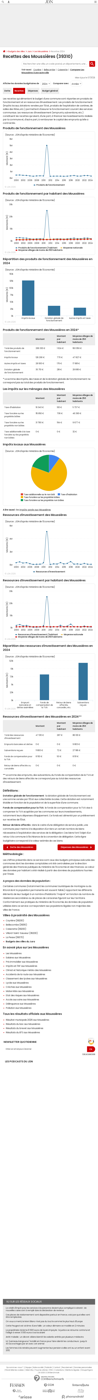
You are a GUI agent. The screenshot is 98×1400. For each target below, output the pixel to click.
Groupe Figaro (87, 1370)
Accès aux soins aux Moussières (22, 999)
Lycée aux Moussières (17, 983)
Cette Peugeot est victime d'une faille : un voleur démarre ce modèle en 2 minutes (45, 1326)
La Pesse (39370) (15, 937)
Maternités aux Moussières (20, 991)
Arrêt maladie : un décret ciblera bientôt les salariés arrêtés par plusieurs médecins (45, 1337)
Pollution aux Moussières (18, 1008)
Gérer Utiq (29, 1370)
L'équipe (28, 1367)
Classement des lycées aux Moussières (26, 978)
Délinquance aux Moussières (21, 1004)
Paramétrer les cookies (14, 1370)
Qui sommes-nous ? (14, 1367)
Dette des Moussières (20, 847)
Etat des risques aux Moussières (22, 995)
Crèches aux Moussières (18, 987)
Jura (29, 51)
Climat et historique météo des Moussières (28, 970)
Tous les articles (41, 1370)
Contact (56, 1367)
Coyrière (37, 70)
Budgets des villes (16, 51)
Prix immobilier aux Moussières (22, 962)
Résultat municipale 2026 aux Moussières (27, 1020)
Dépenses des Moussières (76, 847)
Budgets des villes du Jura (20, 941)
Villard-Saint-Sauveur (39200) (22, 933)
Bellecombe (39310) (16, 924)
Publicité (48, 1367)
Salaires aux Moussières (18, 957)
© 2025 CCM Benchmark (49, 1373)
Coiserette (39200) (16, 929)
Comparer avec (61, 83)
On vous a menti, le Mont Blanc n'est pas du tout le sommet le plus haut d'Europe (44, 1321)
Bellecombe (49, 70)
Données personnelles (83, 1367)
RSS (51, 1370)
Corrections (59, 1370)
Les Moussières (41, 51)
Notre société (38, 1367)
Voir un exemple (88, 1054)
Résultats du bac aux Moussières (23, 1024)
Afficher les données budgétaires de (21, 83)
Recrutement (67, 1367)
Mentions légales (72, 1370)
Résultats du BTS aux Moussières (23, 1032)
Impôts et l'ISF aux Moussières (21, 966)
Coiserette (63, 70)
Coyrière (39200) (15, 920)
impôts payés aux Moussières (35, 510)
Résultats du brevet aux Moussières (24, 1028)
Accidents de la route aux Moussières (25, 974)
